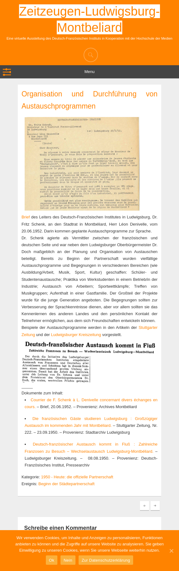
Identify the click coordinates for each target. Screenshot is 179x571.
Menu (90, 71)
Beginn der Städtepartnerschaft (66, 483)
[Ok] (171, 551)
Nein (68, 560)
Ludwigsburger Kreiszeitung (76, 334)
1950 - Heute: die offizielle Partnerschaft (77, 477)
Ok (51, 560)
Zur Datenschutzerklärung (106, 560)
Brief (26, 217)
